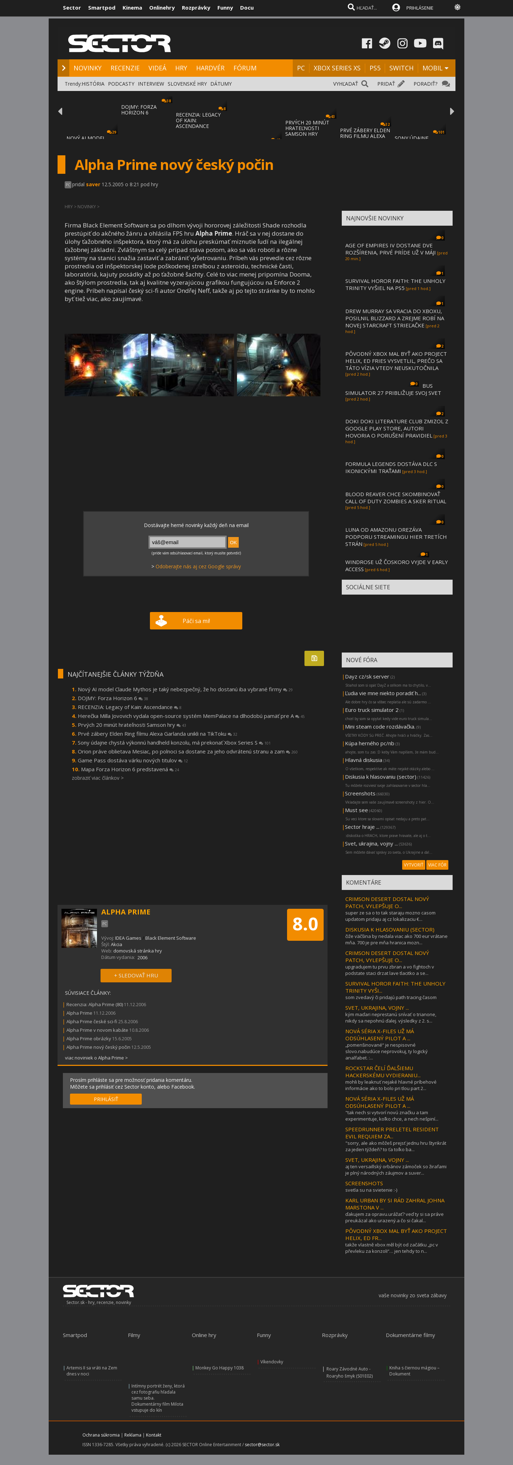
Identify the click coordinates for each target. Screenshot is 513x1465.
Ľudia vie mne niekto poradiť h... (383, 693)
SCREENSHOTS (364, 1183)
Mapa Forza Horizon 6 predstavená (130, 769)
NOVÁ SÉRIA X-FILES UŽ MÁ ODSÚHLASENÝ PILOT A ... (379, 1034)
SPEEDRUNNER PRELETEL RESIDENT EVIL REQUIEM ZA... (392, 1133)
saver (93, 184)
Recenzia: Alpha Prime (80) (94, 1004)
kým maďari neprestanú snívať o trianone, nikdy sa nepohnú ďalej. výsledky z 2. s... (390, 1017)
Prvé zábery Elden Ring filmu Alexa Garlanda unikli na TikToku (157, 733)
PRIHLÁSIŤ (106, 1099)
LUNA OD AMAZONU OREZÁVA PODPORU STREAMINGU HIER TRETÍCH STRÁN (396, 536)
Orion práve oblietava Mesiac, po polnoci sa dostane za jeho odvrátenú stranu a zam (188, 751)
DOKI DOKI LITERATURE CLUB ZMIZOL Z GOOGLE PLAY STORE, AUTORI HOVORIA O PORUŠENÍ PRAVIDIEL (396, 428)
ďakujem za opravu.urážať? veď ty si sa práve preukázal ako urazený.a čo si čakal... (394, 1217)
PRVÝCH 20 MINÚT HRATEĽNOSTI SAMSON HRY (307, 128)
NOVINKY (88, 68)
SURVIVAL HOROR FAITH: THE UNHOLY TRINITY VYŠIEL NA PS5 (395, 284)
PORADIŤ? (425, 83)
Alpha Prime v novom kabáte (97, 1030)
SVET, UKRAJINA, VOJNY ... (377, 1007)
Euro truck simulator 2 (372, 709)
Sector (72, 7)
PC (301, 68)
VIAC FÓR (437, 865)
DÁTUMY (221, 83)
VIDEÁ (157, 68)
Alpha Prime (79, 1013)
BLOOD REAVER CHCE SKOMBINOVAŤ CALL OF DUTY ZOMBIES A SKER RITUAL (395, 497)
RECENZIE (125, 68)
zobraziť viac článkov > (98, 777)
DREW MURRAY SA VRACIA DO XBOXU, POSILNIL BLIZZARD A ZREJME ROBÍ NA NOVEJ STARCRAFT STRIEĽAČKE (394, 318)
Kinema (132, 7)
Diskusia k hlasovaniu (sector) (380, 776)
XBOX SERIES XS (337, 68)
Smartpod (101, 7)
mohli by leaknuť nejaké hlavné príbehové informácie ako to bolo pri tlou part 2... (391, 1085)
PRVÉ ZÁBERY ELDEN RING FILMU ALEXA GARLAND (365, 136)
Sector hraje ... (362, 826)
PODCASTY (121, 83)
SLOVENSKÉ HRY (187, 83)
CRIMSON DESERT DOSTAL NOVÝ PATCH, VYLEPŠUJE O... (387, 902)
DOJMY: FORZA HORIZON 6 (139, 109)
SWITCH (401, 68)
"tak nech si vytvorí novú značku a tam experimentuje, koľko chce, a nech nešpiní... (391, 1115)
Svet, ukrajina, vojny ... (371, 843)
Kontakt (153, 1435)
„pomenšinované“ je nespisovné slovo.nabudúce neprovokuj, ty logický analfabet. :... (386, 1051)
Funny (225, 7)
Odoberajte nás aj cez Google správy (198, 566)
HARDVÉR (210, 68)
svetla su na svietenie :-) (371, 1190)
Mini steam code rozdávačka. (380, 726)
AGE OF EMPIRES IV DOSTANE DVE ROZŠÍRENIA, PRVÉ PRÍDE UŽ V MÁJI (390, 249)
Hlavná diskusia (363, 759)
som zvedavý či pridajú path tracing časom (391, 997)
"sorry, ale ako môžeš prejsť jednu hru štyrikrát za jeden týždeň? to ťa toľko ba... (395, 1146)
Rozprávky (196, 7)
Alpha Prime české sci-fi (91, 1021)
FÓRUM (244, 68)
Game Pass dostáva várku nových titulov (133, 760)
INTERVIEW (151, 83)
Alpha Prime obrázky (88, 1038)
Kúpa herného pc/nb (369, 743)
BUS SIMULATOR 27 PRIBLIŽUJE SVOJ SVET (393, 389)
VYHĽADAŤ (345, 83)
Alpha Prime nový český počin (98, 1047)
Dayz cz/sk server (367, 676)
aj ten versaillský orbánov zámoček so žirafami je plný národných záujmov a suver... (396, 1169)
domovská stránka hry (137, 951)
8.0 (305, 924)
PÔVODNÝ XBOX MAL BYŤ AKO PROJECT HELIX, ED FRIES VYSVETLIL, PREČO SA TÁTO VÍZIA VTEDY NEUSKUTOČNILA (396, 360)
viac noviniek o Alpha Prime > (96, 1058)
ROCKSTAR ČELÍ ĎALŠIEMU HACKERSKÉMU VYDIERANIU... (383, 1071)
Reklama (132, 1435)
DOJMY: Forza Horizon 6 (113, 698)
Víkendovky (271, 1362)
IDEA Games (128, 938)
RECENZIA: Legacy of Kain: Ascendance (130, 706)
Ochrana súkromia (101, 1435)
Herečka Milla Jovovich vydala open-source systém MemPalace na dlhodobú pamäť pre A (191, 715)
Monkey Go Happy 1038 (219, 1368)
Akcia (116, 944)
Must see (356, 810)
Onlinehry (162, 7)
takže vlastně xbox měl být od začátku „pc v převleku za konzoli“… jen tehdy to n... (391, 1247)
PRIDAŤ (386, 83)
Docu (247, 7)
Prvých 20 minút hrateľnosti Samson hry (132, 724)
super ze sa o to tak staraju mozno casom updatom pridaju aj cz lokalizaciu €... (390, 915)
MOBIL (432, 68)
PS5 (374, 68)
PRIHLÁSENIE (419, 8)
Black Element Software (170, 938)
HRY (181, 68)
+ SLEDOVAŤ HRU (136, 975)
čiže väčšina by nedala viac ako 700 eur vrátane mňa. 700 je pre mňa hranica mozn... (396, 939)
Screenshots (360, 793)
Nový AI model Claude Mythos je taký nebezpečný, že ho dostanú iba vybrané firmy (185, 689)
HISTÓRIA (93, 83)
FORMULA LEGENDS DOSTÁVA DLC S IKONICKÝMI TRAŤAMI (391, 467)
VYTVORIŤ (413, 865)
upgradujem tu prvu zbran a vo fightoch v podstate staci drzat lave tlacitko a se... (389, 970)
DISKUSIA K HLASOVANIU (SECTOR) (389, 929)
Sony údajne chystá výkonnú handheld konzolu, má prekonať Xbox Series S (174, 742)
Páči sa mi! (196, 621)
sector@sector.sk (262, 1445)
